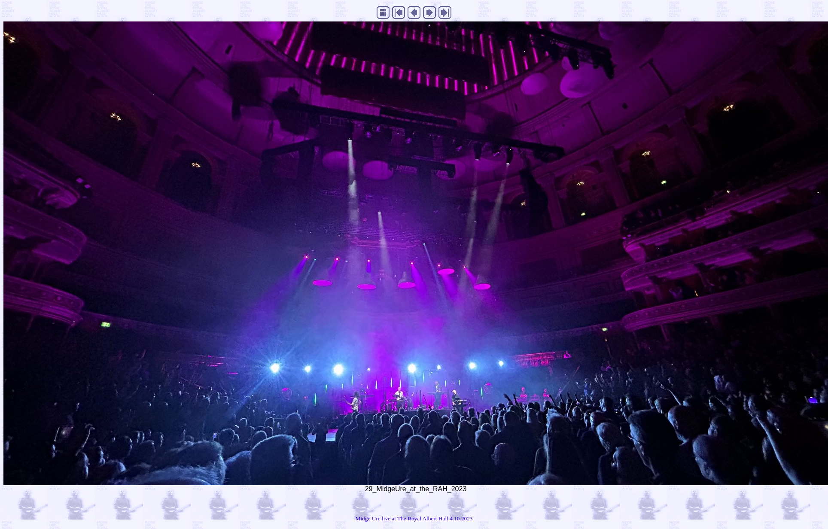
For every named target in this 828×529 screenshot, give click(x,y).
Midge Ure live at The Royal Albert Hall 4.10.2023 (414, 518)
